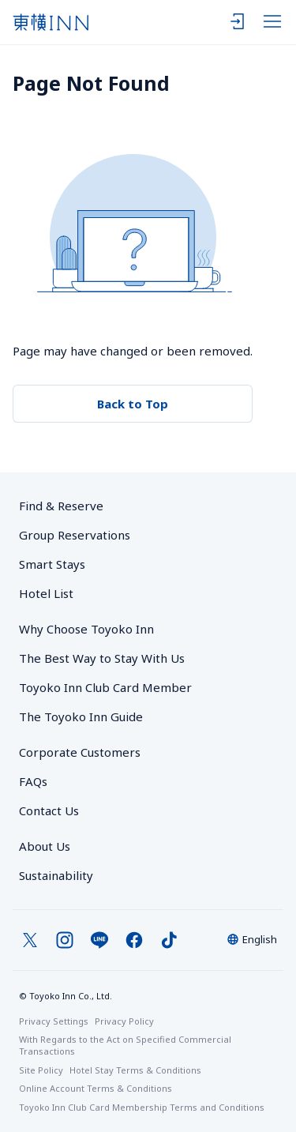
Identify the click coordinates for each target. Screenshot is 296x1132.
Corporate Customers (85, 752)
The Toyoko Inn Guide (81, 716)
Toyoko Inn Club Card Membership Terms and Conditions (141, 1107)
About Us (44, 846)
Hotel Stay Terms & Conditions (135, 1070)
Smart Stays (52, 564)
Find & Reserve (61, 505)
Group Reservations (74, 535)
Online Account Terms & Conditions (95, 1088)
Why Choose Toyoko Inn (86, 629)
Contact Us (49, 810)
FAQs (33, 781)
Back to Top (132, 404)
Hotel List (46, 593)
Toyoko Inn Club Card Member (105, 687)
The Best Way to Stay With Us (102, 658)
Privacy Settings (53, 1021)
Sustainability (56, 875)
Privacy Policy (124, 1021)
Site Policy (41, 1070)
